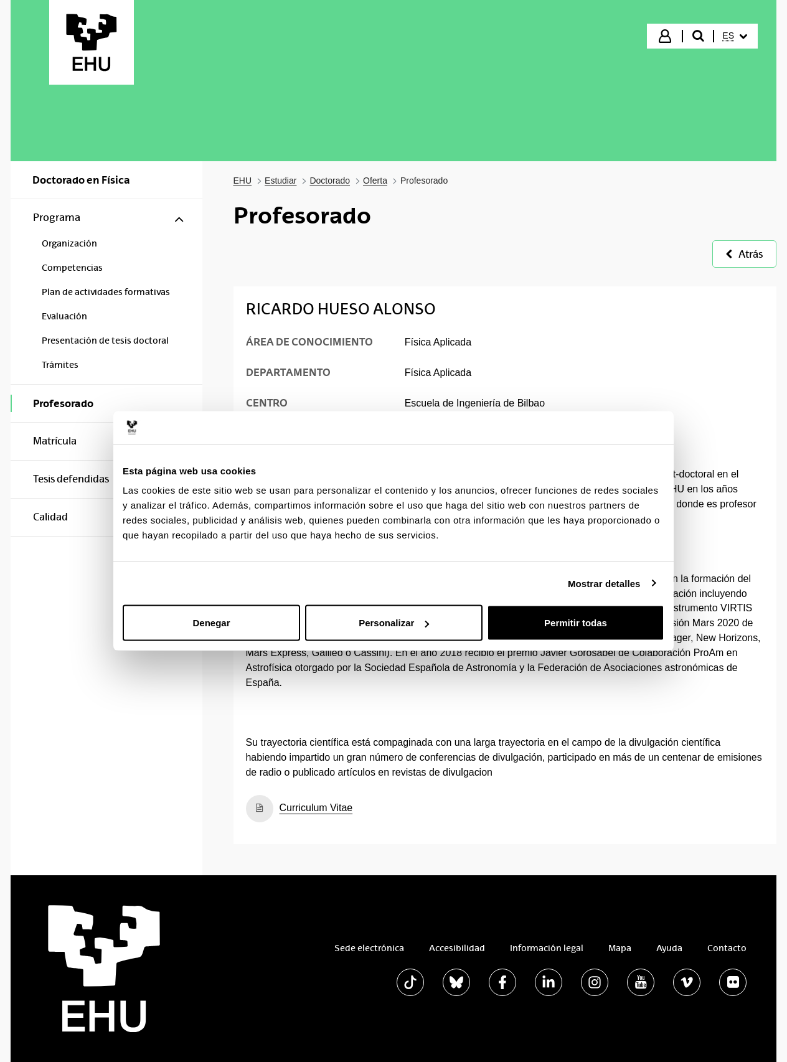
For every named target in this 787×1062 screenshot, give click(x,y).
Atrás (744, 254)
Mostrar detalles (604, 583)
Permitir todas (575, 623)
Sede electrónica (369, 948)
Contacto (727, 948)
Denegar (211, 623)
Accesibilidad (457, 948)
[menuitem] (734, 36)
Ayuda (669, 948)
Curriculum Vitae (316, 807)
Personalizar (394, 623)
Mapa (619, 948)
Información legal (546, 948)
